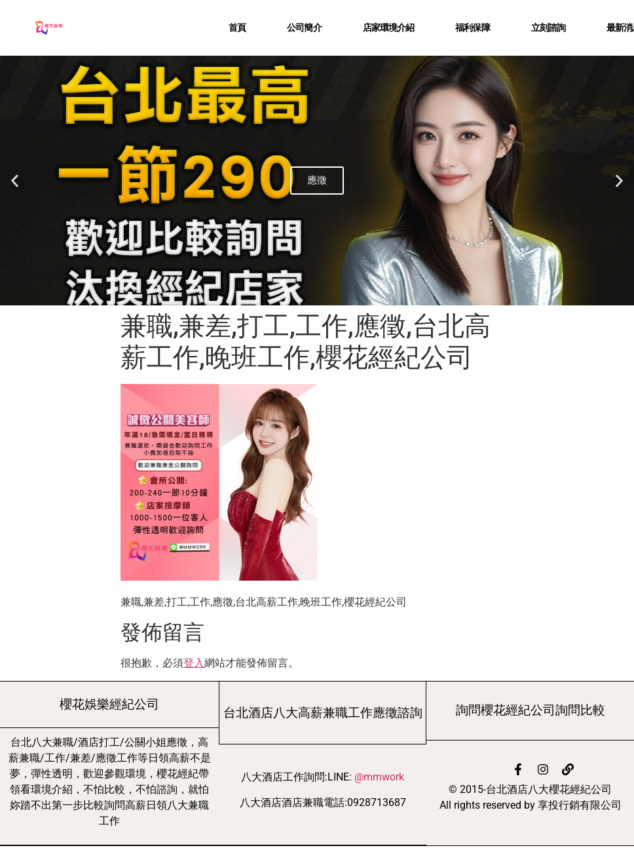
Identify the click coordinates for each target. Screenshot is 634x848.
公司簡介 (304, 27)
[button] (15, 180)
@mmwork (379, 777)
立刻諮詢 (548, 27)
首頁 (237, 27)
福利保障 (472, 27)
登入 (193, 663)
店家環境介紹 (389, 27)
